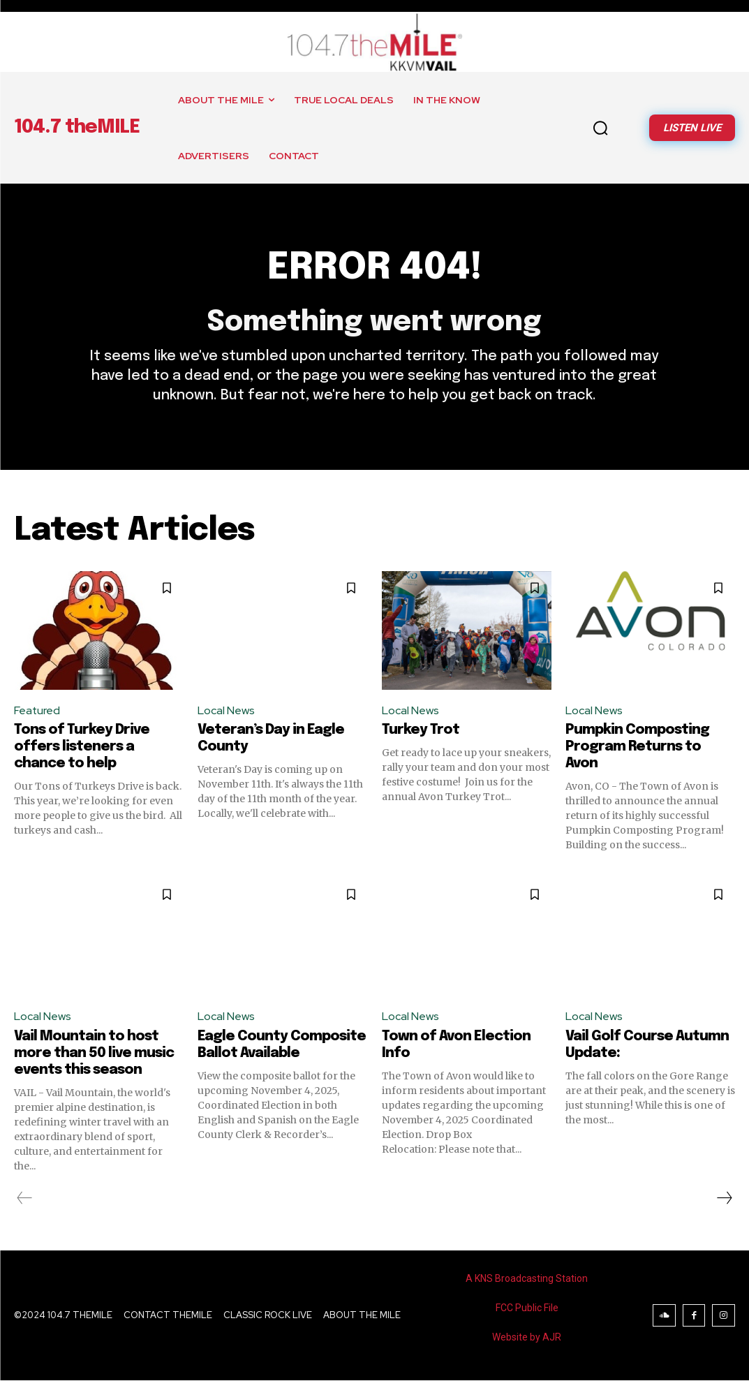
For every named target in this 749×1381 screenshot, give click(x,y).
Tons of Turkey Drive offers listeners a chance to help (81, 747)
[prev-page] (25, 1198)
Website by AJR (526, 1337)
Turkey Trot (420, 730)
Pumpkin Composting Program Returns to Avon (637, 747)
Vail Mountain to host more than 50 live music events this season (94, 1054)
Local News (226, 710)
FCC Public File (527, 1308)
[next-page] (724, 1198)
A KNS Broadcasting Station (527, 1279)
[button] (600, 128)
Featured (37, 710)
